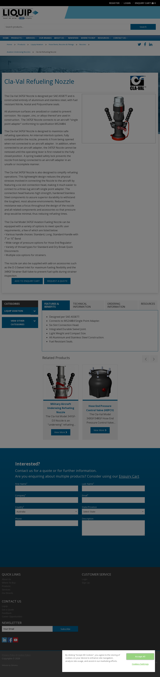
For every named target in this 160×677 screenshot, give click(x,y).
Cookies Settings (140, 664)
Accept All (140, 656)
